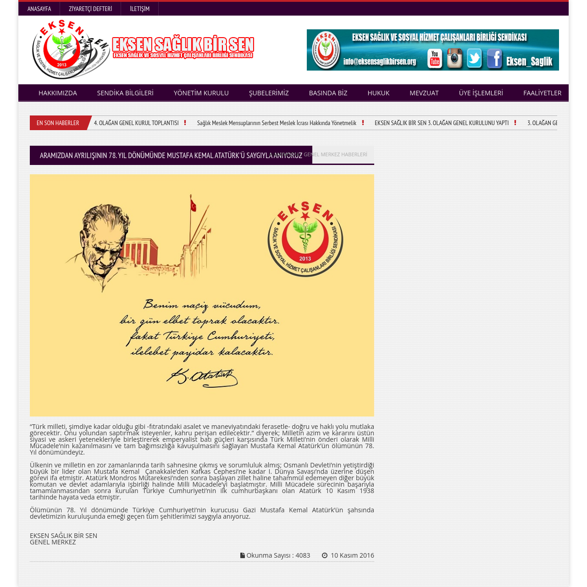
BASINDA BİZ (328, 92)
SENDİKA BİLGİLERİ (125, 92)
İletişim (140, 9)
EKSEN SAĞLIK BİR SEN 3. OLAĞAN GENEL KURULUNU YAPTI (441, 123)
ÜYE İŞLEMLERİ (481, 92)
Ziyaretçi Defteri (90, 9)
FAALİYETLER (542, 92)
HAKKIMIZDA (58, 92)
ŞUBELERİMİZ (269, 92)
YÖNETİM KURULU (201, 92)
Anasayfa (39, 9)
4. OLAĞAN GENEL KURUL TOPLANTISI (136, 123)
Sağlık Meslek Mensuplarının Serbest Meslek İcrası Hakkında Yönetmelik (276, 123)
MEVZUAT (424, 92)
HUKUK (378, 92)
